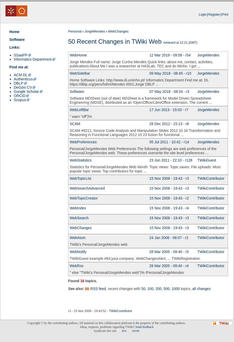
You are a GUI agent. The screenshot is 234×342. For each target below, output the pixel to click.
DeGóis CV (23, 87)
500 (167, 289)
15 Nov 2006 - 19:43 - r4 (169, 208)
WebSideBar (80, 73)
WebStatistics (81, 160)
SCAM (75, 124)
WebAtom (78, 238)
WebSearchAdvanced (87, 188)
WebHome (78, 55)
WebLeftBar (79, 110)
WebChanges (118, 31)
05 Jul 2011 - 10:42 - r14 (169, 142)
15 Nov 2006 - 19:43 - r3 (169, 178)
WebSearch (79, 218)
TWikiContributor (210, 178)
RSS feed (98, 289)
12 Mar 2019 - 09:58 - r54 (170, 55)
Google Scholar (26, 91)
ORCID (19, 96)
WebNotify (78, 252)
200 (158, 289)
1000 (176, 289)
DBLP (18, 83)
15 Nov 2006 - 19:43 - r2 (169, 198)
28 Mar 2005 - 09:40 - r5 (169, 252)
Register (214, 14)
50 (143, 289)
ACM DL (21, 75)
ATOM (135, 331)
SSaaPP (21, 55)
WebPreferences (83, 142)
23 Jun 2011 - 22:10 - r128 (171, 160)
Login (202, 14)
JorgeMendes (94, 31)
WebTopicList (80, 178)
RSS (124, 331)
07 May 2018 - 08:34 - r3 (169, 91)
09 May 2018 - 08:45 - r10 (170, 73)
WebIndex (78, 208)
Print (225, 14)
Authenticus (23, 79)
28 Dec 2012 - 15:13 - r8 (169, 124)
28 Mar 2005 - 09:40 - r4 (169, 266)
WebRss (76, 266)
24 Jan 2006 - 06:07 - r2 (169, 238)
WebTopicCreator (84, 198)
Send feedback (144, 327)
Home (14, 32)
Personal (74, 31)
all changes (201, 289)
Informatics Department (33, 59)
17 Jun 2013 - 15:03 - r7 (169, 110)
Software (17, 39)
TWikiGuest (206, 160)
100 (150, 289)
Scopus (20, 100)
